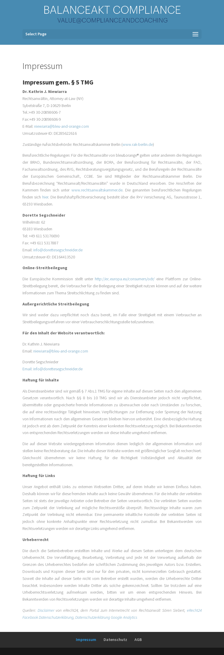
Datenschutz (115, 639)
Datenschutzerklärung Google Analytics (106, 617)
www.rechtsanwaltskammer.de (97, 190)
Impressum (86, 639)
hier (45, 197)
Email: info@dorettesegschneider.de (52, 368)
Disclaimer (46, 610)
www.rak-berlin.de (138, 144)
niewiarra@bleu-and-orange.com (61, 126)
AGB (138, 639)
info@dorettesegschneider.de (58, 250)
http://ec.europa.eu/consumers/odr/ (125, 278)
